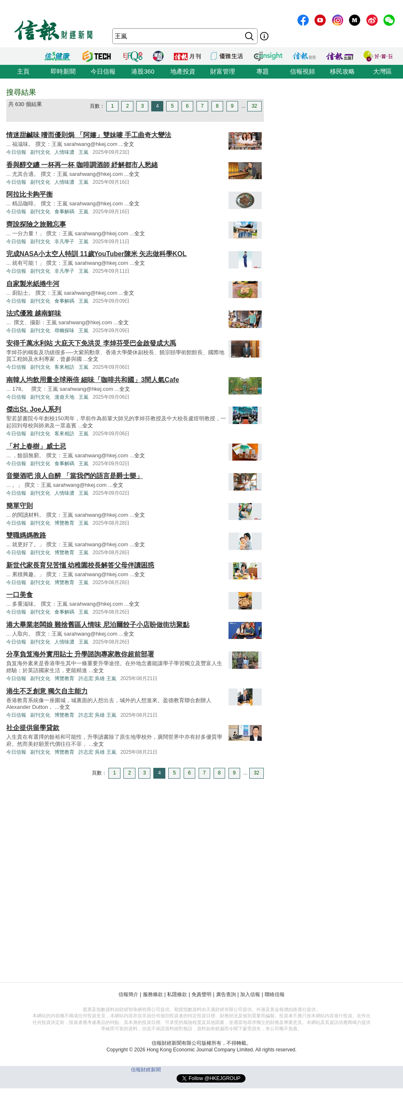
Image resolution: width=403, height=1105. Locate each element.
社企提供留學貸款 (32, 727)
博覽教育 (64, 523)
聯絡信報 (275, 994)
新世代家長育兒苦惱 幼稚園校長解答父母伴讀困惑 (80, 565)
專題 (262, 71)
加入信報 (250, 994)
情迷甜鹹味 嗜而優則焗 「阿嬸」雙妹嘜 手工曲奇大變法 (88, 134)
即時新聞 (63, 71)
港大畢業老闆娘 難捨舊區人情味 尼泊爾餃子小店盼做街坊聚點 (97, 624)
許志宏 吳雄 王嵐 (97, 678)
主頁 (23, 71)
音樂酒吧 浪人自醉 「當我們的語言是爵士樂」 (74, 475)
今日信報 (103, 71)
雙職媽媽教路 (26, 535)
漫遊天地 (64, 397)
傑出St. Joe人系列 (33, 409)
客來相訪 (64, 367)
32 (254, 106)
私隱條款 (177, 994)
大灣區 (382, 71)
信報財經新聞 (146, 1070)
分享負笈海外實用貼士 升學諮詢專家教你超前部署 (80, 654)
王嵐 (83, 152)
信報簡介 (128, 994)
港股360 (142, 71)
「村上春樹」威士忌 (36, 446)
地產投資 (182, 71)
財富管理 (222, 71)
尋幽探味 (64, 330)
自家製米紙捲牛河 (32, 283)
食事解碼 (64, 212)
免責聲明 (201, 994)
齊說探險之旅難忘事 (36, 224)
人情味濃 (64, 152)
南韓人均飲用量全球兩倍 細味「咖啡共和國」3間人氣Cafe (92, 379)
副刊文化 (40, 152)
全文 (128, 144)
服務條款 (153, 994)
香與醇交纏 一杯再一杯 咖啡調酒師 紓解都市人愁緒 (82, 164)
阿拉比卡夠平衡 (29, 194)
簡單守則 (19, 505)
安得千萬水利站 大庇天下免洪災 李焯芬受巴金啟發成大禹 (91, 343)
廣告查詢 (226, 994)
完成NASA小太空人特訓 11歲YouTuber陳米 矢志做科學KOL (96, 253)
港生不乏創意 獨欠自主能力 (47, 691)
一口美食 (19, 594)
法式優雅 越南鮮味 (33, 313)
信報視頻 (302, 71)
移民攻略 (342, 71)
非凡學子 (64, 241)
